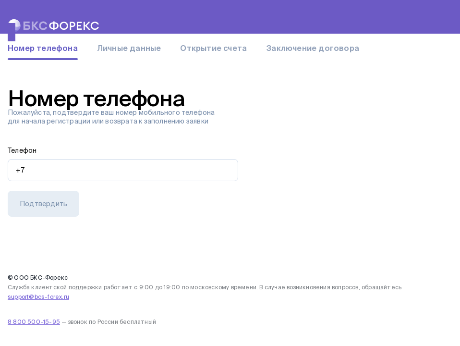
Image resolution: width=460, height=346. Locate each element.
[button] (43, 204)
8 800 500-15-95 (34, 322)
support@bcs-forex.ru (38, 297)
